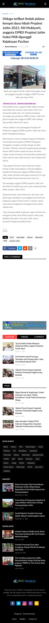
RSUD (30, 467)
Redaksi (22, 619)
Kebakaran (31, 463)
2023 (12, 14)
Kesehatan (33, 451)
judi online (39, 467)
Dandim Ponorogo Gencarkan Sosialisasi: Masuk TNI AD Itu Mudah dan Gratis (30, 547)
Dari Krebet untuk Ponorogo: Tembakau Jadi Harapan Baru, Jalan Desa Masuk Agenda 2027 (29, 359)
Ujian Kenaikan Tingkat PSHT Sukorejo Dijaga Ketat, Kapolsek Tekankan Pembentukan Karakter (28, 423)
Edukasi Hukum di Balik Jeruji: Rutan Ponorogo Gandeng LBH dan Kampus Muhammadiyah (30, 534)
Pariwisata (7, 455)
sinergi (14, 463)
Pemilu (21, 463)
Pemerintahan (30, 447)
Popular (10, 337)
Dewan (16, 455)
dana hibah (20, 237)
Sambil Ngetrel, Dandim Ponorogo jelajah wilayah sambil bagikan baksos (30, 514)
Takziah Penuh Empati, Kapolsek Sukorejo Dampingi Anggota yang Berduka (28, 372)
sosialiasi (7, 471)
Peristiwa (7, 451)
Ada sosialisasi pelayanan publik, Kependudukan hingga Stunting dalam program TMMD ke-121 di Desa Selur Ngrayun (30, 562)
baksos (6, 463)
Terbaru (24, 337)
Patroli (20, 459)
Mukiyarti (38, 237)
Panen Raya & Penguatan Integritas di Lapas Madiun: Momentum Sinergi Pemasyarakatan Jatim (30, 502)
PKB (5, 241)
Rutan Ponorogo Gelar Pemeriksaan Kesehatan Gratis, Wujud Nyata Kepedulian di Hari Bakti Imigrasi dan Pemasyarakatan (30, 488)
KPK (13, 459)
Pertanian (29, 459)
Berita (6, 447)
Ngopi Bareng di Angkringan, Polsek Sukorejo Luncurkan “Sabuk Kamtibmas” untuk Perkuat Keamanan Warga (30, 396)
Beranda (5, 14)
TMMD (6, 459)
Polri (20, 447)
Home (14, 619)
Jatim (37, 459)
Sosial (41, 447)
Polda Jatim (20, 467)
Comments (39, 337)
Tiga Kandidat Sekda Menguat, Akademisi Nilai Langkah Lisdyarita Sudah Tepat (29, 346)
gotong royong (38, 455)
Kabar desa (26, 455)
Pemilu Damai (8, 467)
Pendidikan (23, 451)
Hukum (30, 237)
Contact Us (33, 619)
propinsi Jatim (15, 241)
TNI (14, 451)
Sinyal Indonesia (29, 614)
